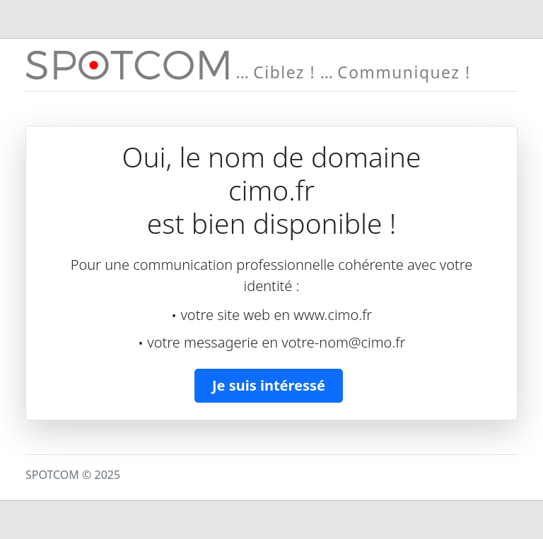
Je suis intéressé (268, 385)
